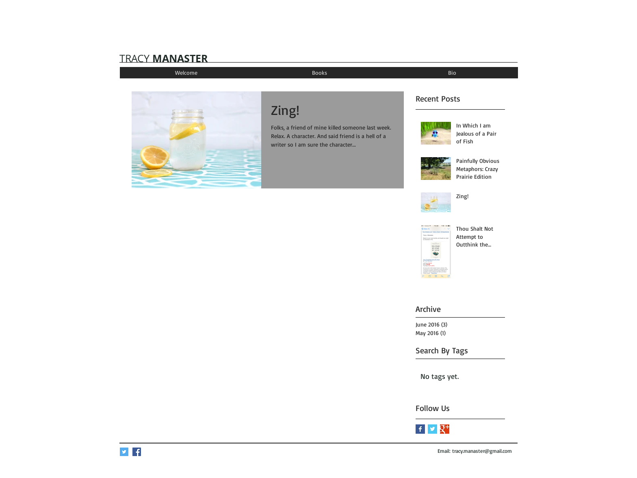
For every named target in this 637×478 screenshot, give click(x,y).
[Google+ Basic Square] (444, 429)
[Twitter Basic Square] (432, 429)
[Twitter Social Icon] (124, 452)
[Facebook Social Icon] (136, 452)
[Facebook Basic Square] (420, 429)
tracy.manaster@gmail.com (482, 451)
